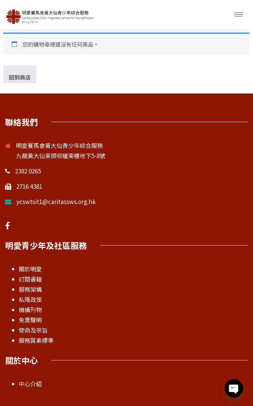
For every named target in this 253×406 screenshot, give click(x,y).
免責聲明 (30, 320)
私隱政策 (30, 299)
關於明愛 (30, 269)
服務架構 (30, 289)
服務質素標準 (36, 340)
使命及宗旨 (33, 330)
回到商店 (20, 77)
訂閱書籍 (30, 279)
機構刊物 (30, 309)
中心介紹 (30, 383)
